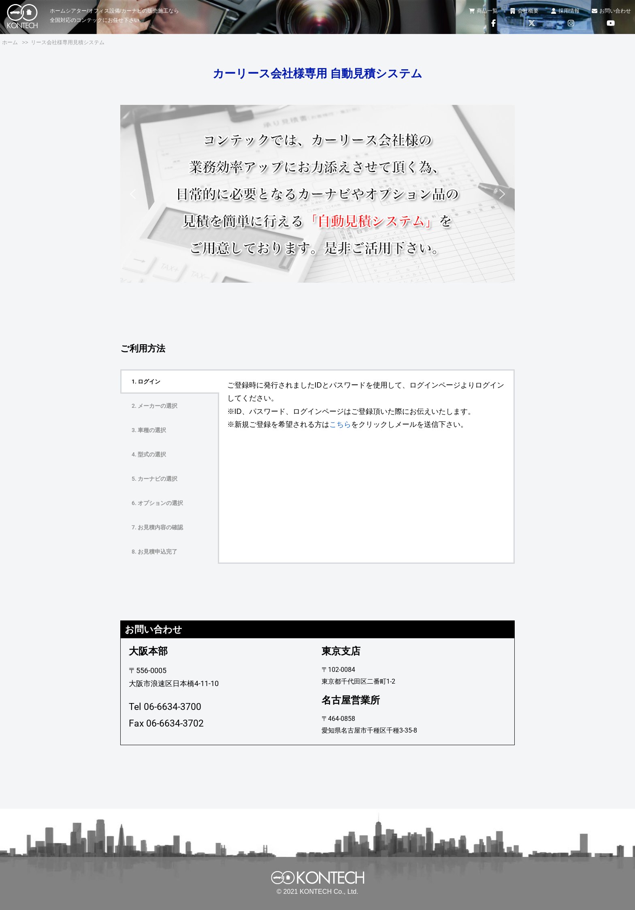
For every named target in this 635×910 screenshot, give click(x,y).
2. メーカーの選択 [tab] (154, 406)
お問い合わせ (611, 11)
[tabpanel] (366, 405)
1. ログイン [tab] (146, 381)
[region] (317, 194)
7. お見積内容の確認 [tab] (157, 527)
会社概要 (524, 11)
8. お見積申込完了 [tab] (154, 551)
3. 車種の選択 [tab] (149, 430)
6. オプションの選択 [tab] (157, 503)
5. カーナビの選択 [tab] (154, 478)
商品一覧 (483, 11)
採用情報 (565, 11)
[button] (132, 194)
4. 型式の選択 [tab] (149, 454)
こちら (340, 424)
